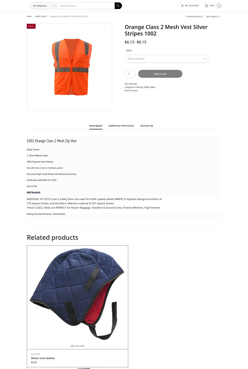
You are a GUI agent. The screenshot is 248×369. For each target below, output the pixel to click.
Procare (134, 90)
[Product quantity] (130, 74)
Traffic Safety (41, 16)
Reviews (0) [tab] (147, 125)
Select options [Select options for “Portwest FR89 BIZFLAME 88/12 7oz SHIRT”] (99, 297)
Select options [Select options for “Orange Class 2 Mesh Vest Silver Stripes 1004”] (148, 297)
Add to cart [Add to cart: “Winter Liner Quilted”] (51, 295)
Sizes (129, 50)
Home (29, 16)
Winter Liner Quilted (43, 307)
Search (118, 5)
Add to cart (160, 73)
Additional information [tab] (121, 125)
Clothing (139, 87)
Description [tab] (95, 125)
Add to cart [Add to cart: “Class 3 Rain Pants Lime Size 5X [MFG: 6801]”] (196, 297)
